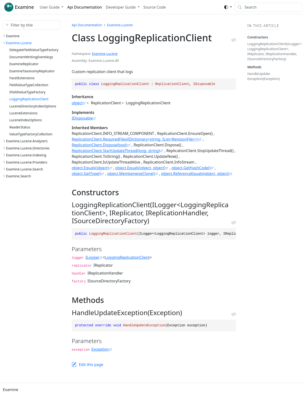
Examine (13, 36)
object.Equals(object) (90, 167)
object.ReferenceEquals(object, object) (195, 173)
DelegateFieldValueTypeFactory (33, 50)
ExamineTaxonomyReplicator (32, 71)
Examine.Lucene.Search (24, 169)
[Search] (268, 7)
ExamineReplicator (24, 64)
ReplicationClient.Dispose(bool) (99, 145)
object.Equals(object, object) (140, 167)
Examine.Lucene (19, 43)
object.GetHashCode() (191, 167)
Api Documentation (84, 7)
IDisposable (82, 118)
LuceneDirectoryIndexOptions (32, 106)
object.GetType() (86, 173)
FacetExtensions (22, 78)
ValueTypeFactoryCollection (30, 134)
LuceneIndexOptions (25, 120)
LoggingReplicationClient (28, 99)
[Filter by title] (31, 25)
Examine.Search (18, 176)
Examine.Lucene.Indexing (26, 155)
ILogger (93, 257)
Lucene (111, 53)
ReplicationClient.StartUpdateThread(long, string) (116, 150)
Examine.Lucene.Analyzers (27, 141)
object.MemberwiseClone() (131, 173)
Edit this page (91, 364)
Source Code (154, 7)
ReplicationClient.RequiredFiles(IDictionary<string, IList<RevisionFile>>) (135, 139)
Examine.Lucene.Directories (28, 148)
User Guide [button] (50, 7)
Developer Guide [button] (121, 7)
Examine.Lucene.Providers (26, 162)
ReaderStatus (19, 127)
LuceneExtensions (23, 113)
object (77, 103)
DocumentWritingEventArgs (31, 57)
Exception (100, 349)
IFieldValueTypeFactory (27, 92)
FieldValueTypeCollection (28, 85)
